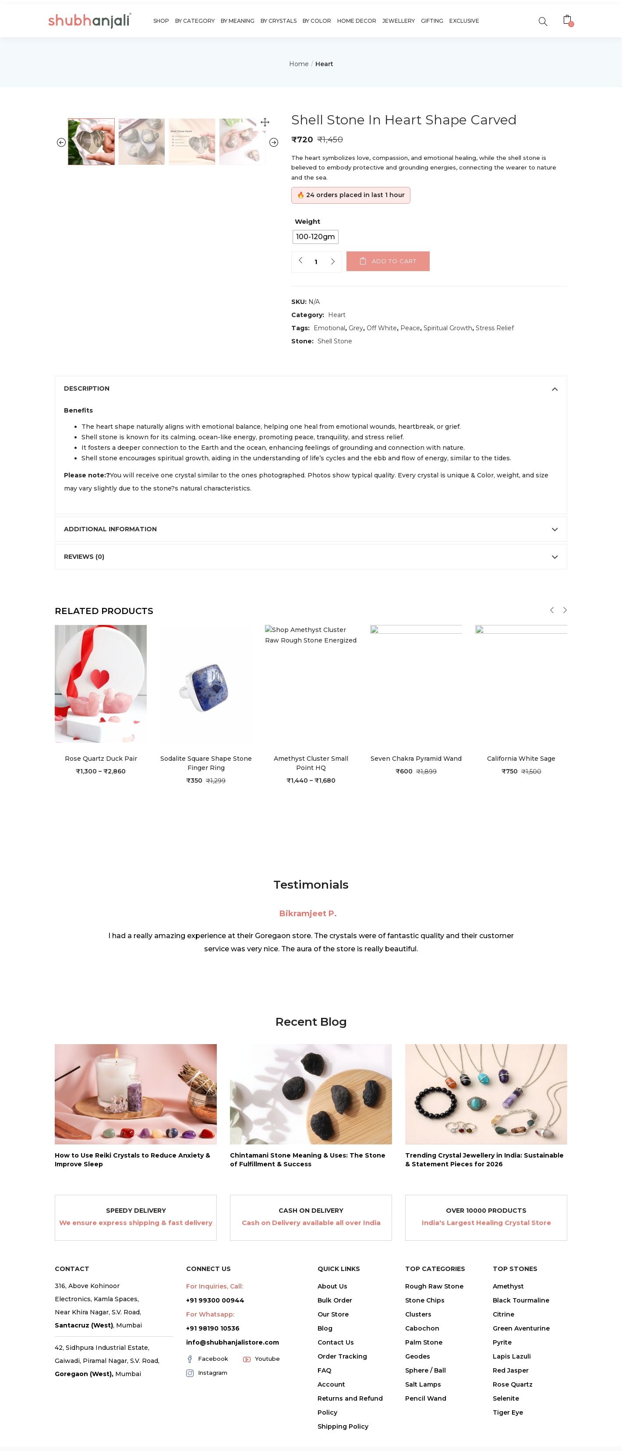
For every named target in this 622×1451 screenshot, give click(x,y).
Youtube (261, 1387)
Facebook (207, 1387)
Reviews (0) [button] (311, 585)
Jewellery (398, 21)
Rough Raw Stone (434, 1315)
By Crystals (279, 21)
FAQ (324, 1399)
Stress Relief (495, 328)
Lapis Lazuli (512, 1385)
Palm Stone (423, 1371)
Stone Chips (425, 1329)
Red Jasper (511, 1399)
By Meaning (237, 21)
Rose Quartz (513, 1413)
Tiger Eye (508, 1441)
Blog (325, 1357)
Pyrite (502, 1371)
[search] (543, 20)
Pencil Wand (425, 1427)
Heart (324, 64)
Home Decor (356, 21)
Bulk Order (335, 1329)
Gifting (432, 21)
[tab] (311, 417)
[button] (568, 20)
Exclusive (464, 21)
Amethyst (508, 1315)
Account (331, 1413)
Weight (307, 221)
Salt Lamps (423, 1413)
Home (299, 64)
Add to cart (394, 261)
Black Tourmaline (521, 1329)
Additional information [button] (311, 557)
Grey (356, 328)
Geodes (417, 1385)
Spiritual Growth (448, 328)
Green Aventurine (521, 1357)
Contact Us (336, 1371)
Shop (161, 21)
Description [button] (311, 417)
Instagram (206, 1401)
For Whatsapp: (210, 1343)
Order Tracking (342, 1385)
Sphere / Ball (425, 1399)
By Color (317, 21)
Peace (410, 328)
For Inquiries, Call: (214, 1315)
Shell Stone (335, 341)
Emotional (329, 328)
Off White (382, 328)
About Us (332, 1315)
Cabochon (422, 1357)
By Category (195, 21)
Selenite (506, 1427)
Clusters (418, 1343)
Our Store (333, 1343)
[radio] (315, 237)
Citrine (503, 1343)
